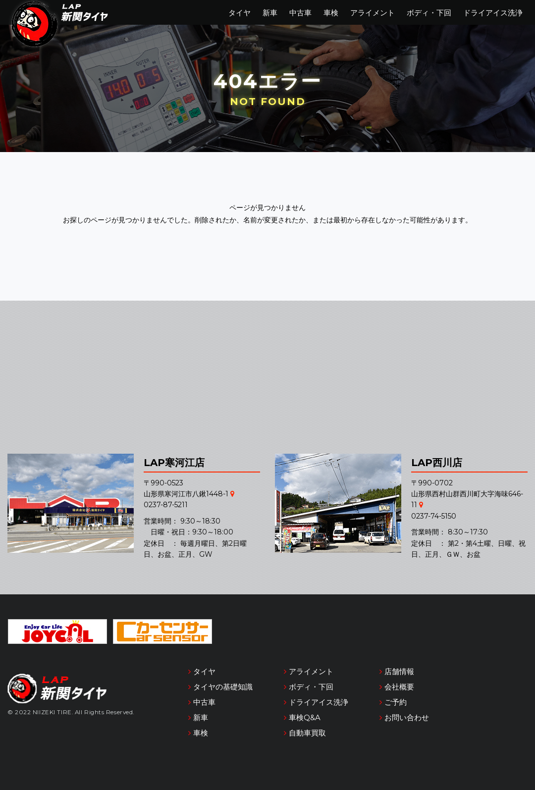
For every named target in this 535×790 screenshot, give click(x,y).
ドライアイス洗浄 (493, 12)
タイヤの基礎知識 (223, 686)
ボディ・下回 (429, 12)
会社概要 (399, 686)
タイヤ (239, 12)
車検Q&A (305, 717)
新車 (270, 12)
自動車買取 (307, 732)
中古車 (300, 12)
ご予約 (395, 702)
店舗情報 (399, 671)
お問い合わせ (406, 717)
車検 (330, 12)
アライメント (372, 12)
